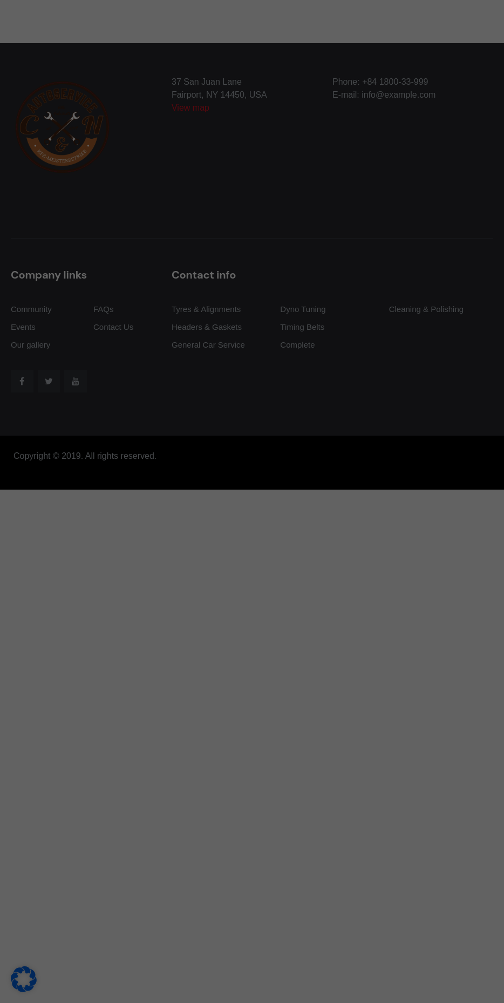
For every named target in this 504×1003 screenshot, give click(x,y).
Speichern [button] (349, 564)
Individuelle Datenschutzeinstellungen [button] (252, 627)
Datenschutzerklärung (102, 517)
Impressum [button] (302, 652)
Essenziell (289, 358)
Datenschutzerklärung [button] (256, 652)
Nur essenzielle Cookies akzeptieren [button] (251, 596)
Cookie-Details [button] (206, 652)
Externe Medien (299, 412)
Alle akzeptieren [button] (155, 564)
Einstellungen (138, 528)
